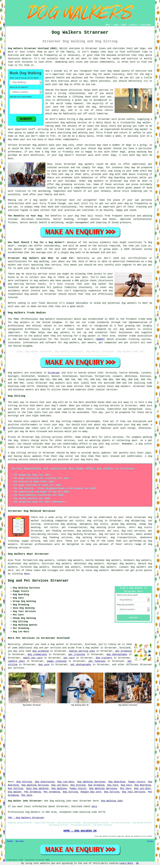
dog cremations (37, 654)
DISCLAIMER (145, 25)
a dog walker (91, 647)
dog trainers (104, 658)
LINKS (115, 25)
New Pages (20, 841)
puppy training (56, 661)
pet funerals (97, 661)
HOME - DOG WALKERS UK (79, 830)
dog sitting (95, 520)
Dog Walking (59, 788)
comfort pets (16, 661)
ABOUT (124, 25)
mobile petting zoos (82, 651)
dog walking (68, 122)
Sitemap (10, 841)
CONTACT (133, 25)
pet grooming (123, 651)
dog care (44, 664)
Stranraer (54, 373)
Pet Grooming (32, 792)
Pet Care (125, 788)
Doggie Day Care (91, 792)
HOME (108, 25)
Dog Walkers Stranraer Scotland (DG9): (33, 48)
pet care (69, 658)
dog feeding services (57, 537)
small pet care (32, 658)
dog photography (116, 654)
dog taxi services (133, 531)
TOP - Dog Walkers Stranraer (26, 817)
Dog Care (112, 785)
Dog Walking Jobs (112, 801)
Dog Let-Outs (66, 782)
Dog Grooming (96, 785)
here (27, 573)
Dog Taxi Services (133, 792)
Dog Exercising (44, 782)
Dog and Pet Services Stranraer (38, 581)
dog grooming (40, 651)
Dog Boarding (116, 782)
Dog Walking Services (91, 782)
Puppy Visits (136, 782)
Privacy (150, 841)
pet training (76, 654)
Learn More (126, 863)
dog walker (40, 200)
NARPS (100, 339)
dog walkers (40, 145)
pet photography (80, 664)
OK (137, 863)
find (17, 560)
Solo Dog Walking (37, 788)
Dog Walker (15, 792)
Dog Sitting (24, 782)
